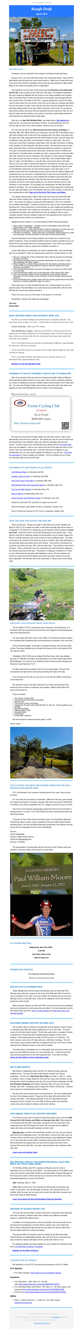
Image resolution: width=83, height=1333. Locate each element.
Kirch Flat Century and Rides (22, 481)
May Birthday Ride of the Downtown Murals (28, 485)
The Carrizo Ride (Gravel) (21, 489)
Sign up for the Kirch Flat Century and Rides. (47, 192)
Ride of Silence (17, 494)
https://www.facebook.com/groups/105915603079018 (45, 1292)
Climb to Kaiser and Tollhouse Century (26, 498)
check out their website (40, 1011)
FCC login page (65, 445)
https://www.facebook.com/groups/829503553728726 (39, 1284)
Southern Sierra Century (20, 476)
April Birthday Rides (19, 472)
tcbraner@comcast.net (23, 1303)
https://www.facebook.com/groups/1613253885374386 (43, 1289)
